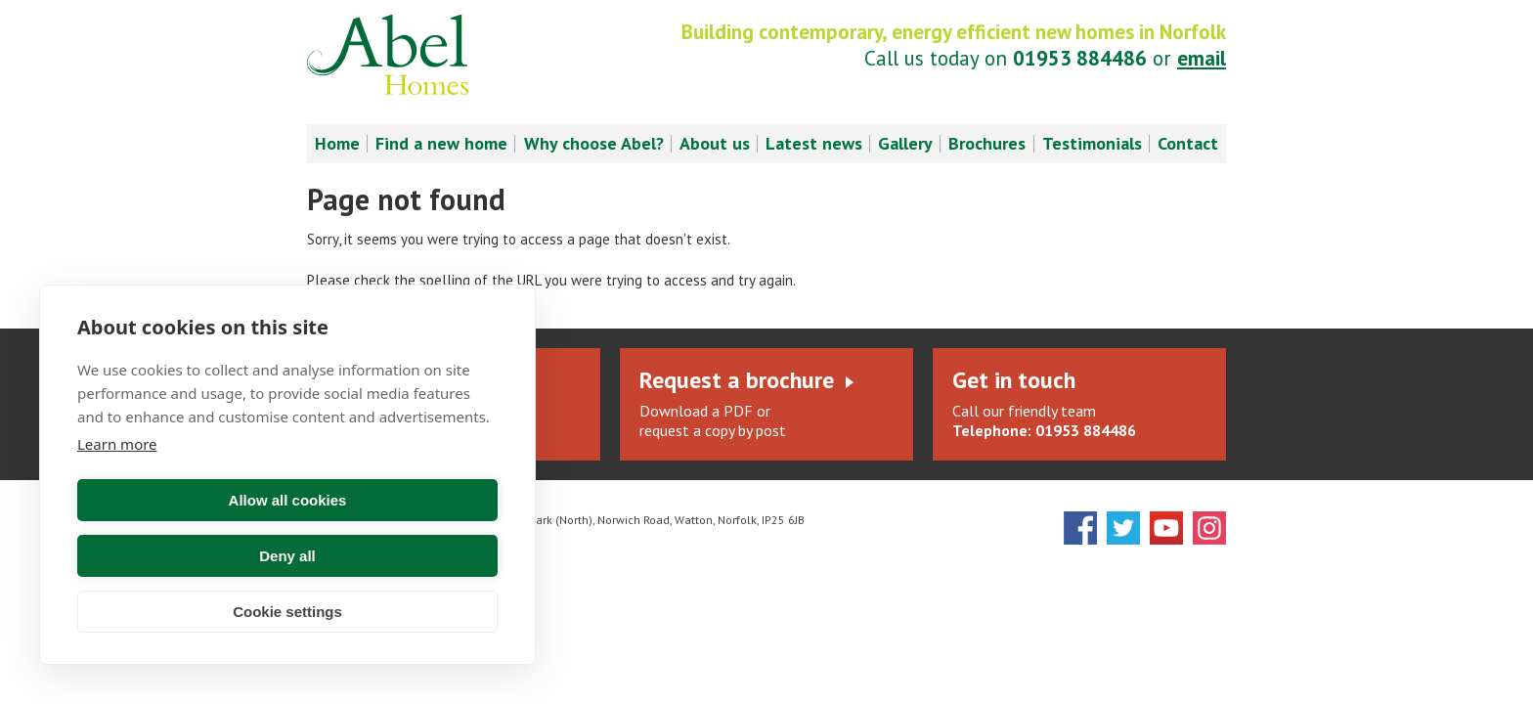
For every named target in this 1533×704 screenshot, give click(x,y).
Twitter (1123, 528)
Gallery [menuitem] (905, 143)
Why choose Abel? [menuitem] (594, 143)
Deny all (396, 556)
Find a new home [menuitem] (441, 143)
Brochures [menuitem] (987, 143)
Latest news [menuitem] (814, 143)
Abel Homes (387, 55)
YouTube (1166, 528)
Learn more (117, 499)
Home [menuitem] (337, 143)
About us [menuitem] (714, 143)
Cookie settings (287, 611)
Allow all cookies (179, 556)
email (1201, 58)
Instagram (1209, 528)
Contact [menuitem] (1188, 143)
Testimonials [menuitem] (1092, 143)
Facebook (1080, 528)
